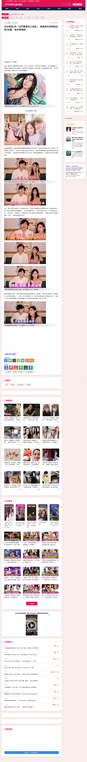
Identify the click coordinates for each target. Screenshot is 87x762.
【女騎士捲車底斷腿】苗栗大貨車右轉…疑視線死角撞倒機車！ (31, 613)
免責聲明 (79, 170)
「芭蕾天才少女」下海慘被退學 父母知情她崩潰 (76, 107)
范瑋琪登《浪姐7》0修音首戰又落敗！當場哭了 (76, 26)
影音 (38, 9)
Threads (74, 4)
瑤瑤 (6, 385)
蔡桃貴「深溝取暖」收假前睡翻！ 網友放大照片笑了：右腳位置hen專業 (12, 442)
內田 (12, 17)
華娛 (59, 9)
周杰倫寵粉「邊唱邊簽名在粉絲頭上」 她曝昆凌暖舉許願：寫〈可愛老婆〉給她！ (12, 562)
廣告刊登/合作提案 (70, 168)
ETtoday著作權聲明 (28, 372)
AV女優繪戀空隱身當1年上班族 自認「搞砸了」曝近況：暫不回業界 (21, 648)
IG (81, 4)
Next (57, 514)
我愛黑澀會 (20, 385)
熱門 (27, 9)
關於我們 (77, 166)
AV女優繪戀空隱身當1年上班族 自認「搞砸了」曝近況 (76, 89)
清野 (29, 17)
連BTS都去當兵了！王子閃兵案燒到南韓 (76, 98)
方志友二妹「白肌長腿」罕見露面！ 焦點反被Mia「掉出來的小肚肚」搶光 (50, 419)
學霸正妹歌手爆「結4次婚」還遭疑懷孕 (76, 80)
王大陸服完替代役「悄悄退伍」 (76, 44)
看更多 (32, 603)
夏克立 (37, 17)
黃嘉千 (43, 17)
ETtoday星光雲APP (22, 1)
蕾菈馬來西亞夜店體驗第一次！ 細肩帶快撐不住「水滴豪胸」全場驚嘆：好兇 (51, 442)
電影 (69, 9)
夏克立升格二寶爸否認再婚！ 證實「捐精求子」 (76, 62)
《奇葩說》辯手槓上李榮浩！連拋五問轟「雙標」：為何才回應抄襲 (21, 681)
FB (78, 4)
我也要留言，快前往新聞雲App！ (31, 752)
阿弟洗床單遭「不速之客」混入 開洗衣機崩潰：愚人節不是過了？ (51, 487)
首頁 (7, 9)
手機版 (15, 1)
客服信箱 (76, 168)
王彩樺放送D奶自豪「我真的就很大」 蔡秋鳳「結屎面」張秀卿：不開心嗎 (31, 597)
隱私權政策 (68, 170)
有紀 (16, 17)
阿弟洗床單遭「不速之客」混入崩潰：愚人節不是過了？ (76, 53)
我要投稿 (68, 166)
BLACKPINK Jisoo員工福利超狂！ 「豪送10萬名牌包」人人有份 (20, 661)
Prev (6, 514)
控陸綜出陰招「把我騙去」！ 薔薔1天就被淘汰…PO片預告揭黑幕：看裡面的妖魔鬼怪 (31, 442)
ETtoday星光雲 (13, 4)
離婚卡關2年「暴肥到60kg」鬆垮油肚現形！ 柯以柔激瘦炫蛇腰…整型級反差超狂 (31, 464)
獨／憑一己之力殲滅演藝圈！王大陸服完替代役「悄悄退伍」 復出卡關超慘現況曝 (31, 487)
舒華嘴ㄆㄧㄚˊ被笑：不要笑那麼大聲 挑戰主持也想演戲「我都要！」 (12, 580)
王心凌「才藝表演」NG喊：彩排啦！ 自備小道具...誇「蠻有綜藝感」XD (50, 597)
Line (76, 4)
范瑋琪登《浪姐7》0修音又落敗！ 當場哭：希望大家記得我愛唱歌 (50, 464)
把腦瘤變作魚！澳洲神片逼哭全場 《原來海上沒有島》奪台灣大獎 (20, 694)
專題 (80, 9)
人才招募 (72, 166)
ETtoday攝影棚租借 (77, 152)
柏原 (21, 17)
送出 (70, 4)
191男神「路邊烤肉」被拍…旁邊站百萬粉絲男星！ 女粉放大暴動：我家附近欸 (12, 419)
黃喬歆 (12, 385)
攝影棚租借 (31, 1)
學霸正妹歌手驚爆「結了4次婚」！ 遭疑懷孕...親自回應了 (18, 707)
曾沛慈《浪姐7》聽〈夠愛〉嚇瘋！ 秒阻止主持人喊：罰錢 (19, 667)
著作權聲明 (73, 170)
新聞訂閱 (37, 1)
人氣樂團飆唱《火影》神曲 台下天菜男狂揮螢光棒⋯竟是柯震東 (20, 687)
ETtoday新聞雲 (8, 1)
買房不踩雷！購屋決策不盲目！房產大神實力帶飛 (77, 139)
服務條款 (81, 168)
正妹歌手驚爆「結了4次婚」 (17, 14)
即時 (17, 9)
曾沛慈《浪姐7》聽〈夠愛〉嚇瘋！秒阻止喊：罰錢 (76, 71)
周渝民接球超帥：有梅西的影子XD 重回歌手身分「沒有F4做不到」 (50, 580)
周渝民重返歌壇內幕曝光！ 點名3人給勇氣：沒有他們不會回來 (20, 700)
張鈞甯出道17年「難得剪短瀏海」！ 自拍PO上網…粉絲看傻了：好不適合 (31, 419)
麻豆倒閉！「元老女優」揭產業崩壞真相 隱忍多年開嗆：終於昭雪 (12, 487)
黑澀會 (28, 385)
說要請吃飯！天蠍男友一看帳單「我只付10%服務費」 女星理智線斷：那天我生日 (12, 464)
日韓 (48, 9)
